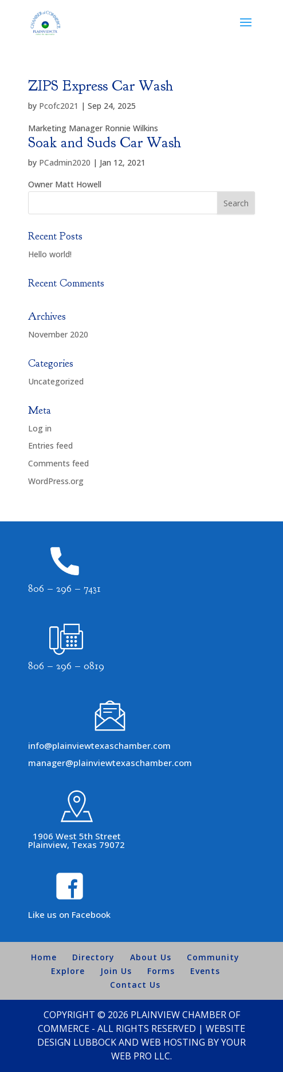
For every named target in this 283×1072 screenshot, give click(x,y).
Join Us (116, 970)
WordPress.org (56, 481)
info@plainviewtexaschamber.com (99, 745)
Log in (40, 428)
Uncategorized (56, 381)
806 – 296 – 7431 (64, 588)
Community (213, 957)
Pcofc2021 (58, 105)
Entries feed (50, 445)
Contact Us (135, 984)
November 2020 (58, 334)
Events (205, 970)
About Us (150, 957)
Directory (93, 957)
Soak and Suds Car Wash (105, 142)
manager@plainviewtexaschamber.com (110, 762)
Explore (68, 970)
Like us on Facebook (69, 914)
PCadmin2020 (65, 162)
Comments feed (58, 463)
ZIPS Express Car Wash (101, 85)
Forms (161, 970)
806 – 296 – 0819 (66, 666)
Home (44, 957)
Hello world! (50, 254)
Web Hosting (173, 1042)
